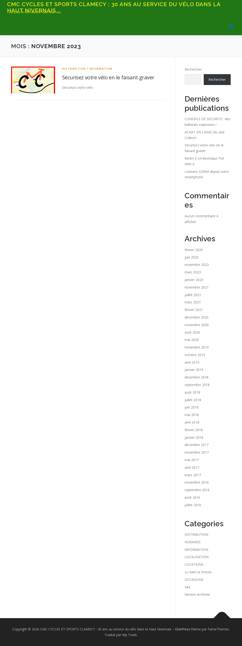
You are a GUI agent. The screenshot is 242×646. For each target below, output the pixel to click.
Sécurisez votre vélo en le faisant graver (108, 77)
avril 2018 (192, 422)
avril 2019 (192, 362)
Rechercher (193, 69)
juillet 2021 (193, 295)
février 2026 (194, 249)
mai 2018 (192, 414)
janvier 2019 (194, 369)
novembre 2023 (197, 264)
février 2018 (194, 430)
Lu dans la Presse (198, 572)
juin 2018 (192, 407)
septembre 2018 (197, 384)
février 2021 (194, 309)
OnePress (182, 629)
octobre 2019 (195, 355)
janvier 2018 (194, 437)
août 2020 (192, 332)
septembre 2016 (197, 490)
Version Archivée (197, 594)
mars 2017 (193, 475)
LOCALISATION (196, 557)
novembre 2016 (197, 482)
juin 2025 (192, 257)
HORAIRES (193, 542)
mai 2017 (192, 460)
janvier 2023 (194, 279)
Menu (231, 26)
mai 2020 (192, 339)
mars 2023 (193, 272)
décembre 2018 (196, 377)
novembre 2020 (197, 325)
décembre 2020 (196, 317)
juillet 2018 (193, 400)
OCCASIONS (194, 579)
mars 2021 (193, 302)
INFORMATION (100, 68)
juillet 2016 (193, 505)
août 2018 (192, 392)
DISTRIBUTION (74, 68)
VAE (187, 587)
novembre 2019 (197, 347)
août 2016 (192, 497)
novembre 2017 (197, 452)
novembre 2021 (197, 287)
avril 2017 (192, 467)
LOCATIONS (194, 564)
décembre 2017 (196, 444)
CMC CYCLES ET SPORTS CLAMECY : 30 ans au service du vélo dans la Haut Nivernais (113, 7)
